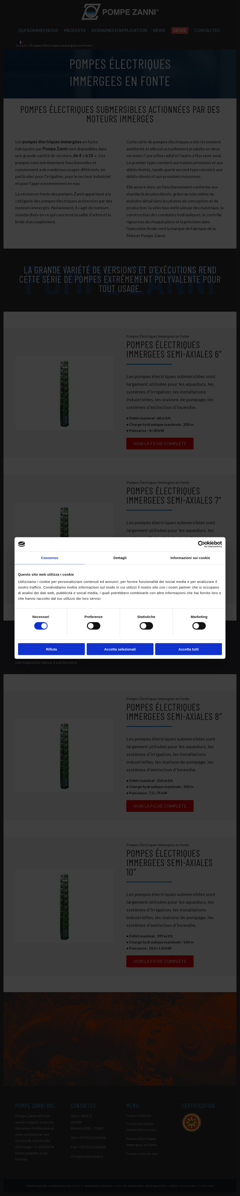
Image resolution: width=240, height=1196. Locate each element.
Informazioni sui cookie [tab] (190, 558)
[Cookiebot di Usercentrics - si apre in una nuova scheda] (201, 544)
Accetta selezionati (120, 649)
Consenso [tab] (49, 558)
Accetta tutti (188, 649)
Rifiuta (51, 649)
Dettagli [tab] (120, 558)
